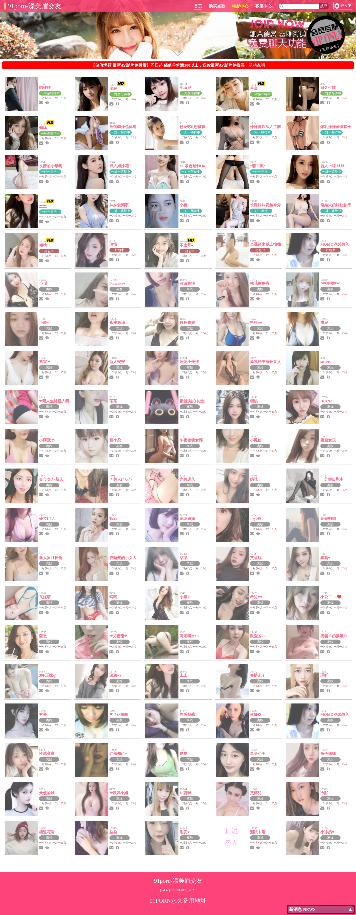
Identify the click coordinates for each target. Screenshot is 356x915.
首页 (219, 6)
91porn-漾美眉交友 (34, 6)
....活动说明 (178, 65)
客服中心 (285, 6)
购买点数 (238, 6)
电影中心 (262, 6)
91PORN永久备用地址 (178, 900)
